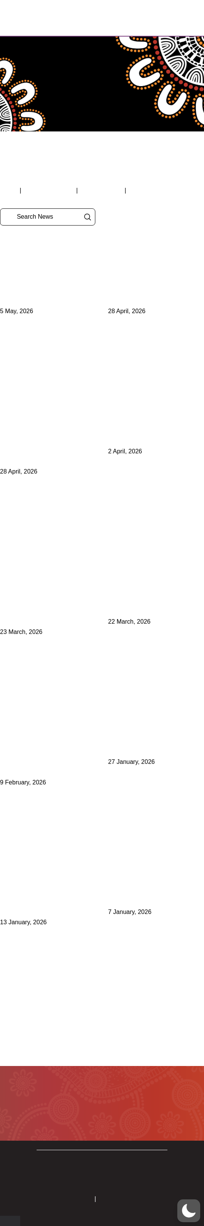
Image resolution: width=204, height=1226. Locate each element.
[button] (165, 18)
